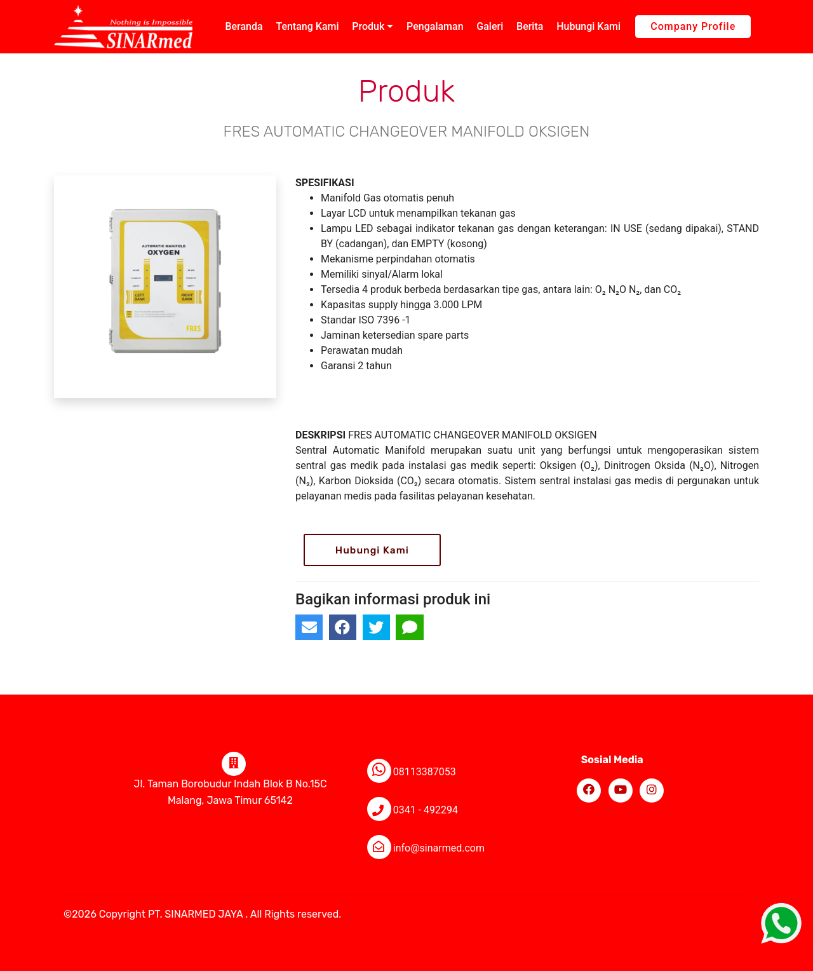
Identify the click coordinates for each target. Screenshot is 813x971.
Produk (368, 26)
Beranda (243, 26)
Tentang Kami (307, 26)
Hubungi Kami (588, 26)
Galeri (489, 26)
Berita (529, 26)
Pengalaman (434, 26)
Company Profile (693, 26)
